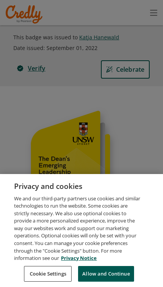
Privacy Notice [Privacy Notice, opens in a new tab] (79, 262)
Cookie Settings (48, 278)
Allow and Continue (105, 278)
